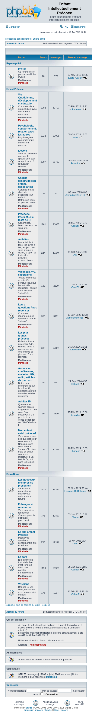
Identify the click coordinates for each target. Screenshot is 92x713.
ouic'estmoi (75, 109)
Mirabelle (23, 83)
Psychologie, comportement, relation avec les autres (27, 130)
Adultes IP (24, 401)
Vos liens (23, 584)
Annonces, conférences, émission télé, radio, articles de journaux (26, 374)
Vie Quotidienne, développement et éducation (27, 99)
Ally (75, 254)
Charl (75, 543)
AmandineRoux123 (75, 195)
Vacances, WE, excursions (27, 273)
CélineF (75, 226)
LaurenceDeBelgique (75, 491)
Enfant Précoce (14, 89)
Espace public (14, 63)
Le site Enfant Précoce (26, 533)
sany (75, 137)
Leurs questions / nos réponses (27, 307)
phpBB (29, 708)
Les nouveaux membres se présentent (26, 482)
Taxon (75, 517)
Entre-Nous (12, 474)
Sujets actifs (39, 38)
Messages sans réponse (18, 38)
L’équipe (46, 605)
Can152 (75, 287)
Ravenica (75, 163)
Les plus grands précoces (23, 335)
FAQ (64, 26)
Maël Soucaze (61, 710)
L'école (22, 150)
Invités (22, 68)
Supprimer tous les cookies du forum (23, 605)
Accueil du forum (15, 43)
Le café (22, 556)
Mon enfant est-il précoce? (27, 432)
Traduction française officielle (38, 710)
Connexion (13, 26)
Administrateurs (38, 645)
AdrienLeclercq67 (75, 317)
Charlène (75, 451)
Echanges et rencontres (25, 506)
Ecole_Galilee (75, 77)
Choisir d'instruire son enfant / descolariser (27, 182)
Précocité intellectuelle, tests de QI (26, 217)
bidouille (75, 415)
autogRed (51, 677)
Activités (23, 239)
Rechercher (78, 26)
